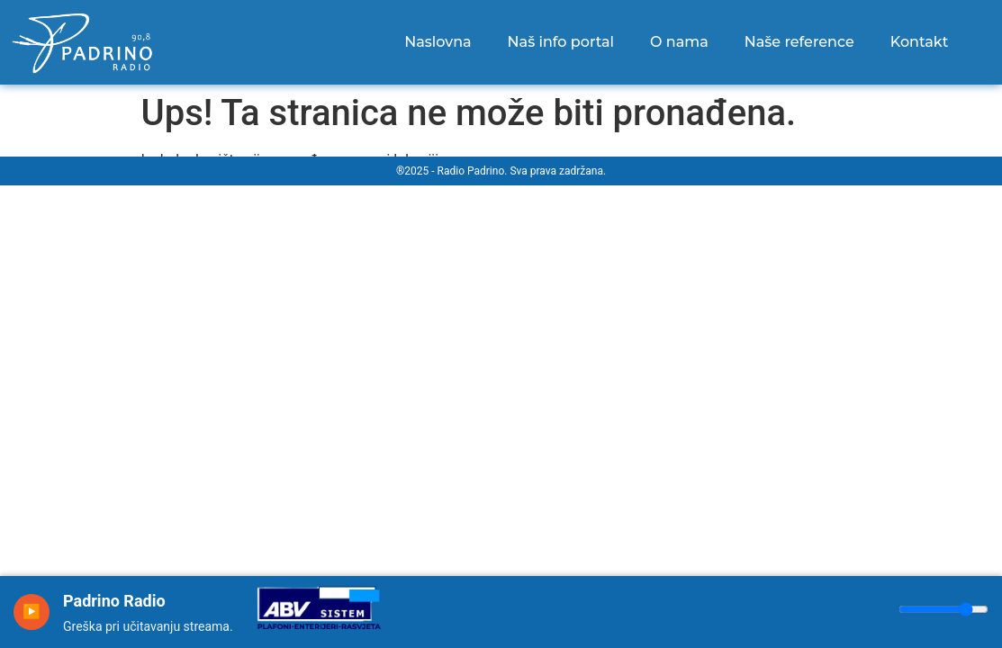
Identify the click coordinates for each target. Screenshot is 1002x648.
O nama (679, 41)
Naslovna (437, 41)
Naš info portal (561, 41)
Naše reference (799, 41)
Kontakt (919, 41)
